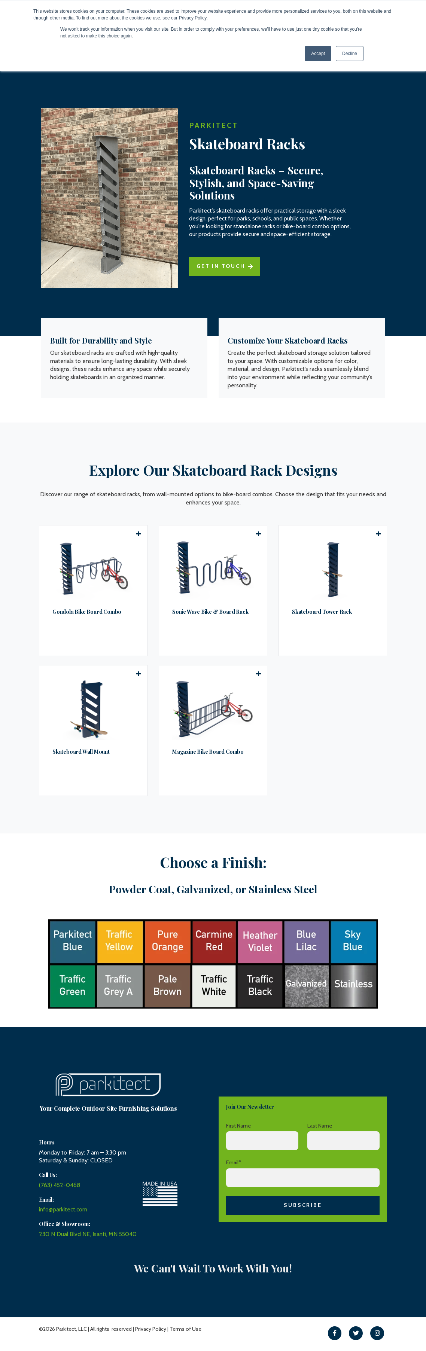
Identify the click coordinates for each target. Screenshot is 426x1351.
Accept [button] (318, 53)
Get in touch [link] (225, 270)
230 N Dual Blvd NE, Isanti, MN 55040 (89, 1233)
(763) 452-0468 (59, 1185)
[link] (335, 1333)
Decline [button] (349, 53)
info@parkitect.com (63, 1209)
